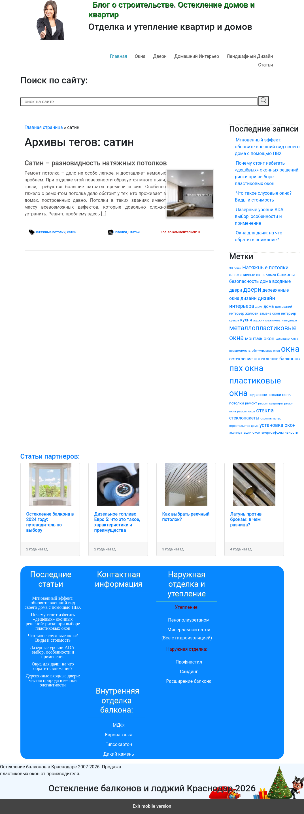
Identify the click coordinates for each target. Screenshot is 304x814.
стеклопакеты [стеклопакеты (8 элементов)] (244, 418)
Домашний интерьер (196, 56)
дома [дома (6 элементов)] (269, 306)
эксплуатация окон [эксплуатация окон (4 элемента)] (244, 432)
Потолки (120, 232)
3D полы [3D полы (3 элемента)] (235, 268)
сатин (71, 232)
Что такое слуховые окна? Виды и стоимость (263, 196)
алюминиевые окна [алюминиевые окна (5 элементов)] (247, 275)
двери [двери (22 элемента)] (252, 289)
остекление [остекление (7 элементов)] (241, 358)
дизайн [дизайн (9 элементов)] (249, 298)
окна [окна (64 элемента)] (290, 349)
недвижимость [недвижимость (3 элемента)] (239, 351)
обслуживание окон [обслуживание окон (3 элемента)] (266, 351)
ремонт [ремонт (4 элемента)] (251, 403)
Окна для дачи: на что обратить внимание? (258, 236)
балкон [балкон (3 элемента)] (271, 275)
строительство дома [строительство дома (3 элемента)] (243, 426)
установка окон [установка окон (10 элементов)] (278, 425)
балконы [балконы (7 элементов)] (286, 274)
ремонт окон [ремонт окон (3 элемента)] (246, 411)
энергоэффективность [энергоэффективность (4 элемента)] (279, 432)
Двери (160, 56)
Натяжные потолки (50, 232)
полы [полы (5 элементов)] (287, 395)
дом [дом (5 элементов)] (259, 306)
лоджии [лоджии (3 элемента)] (258, 320)
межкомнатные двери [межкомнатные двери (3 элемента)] (281, 320)
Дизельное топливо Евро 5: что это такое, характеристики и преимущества (117, 522)
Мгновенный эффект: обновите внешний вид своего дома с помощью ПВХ (267, 146)
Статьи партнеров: (50, 456)
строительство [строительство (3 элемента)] (270, 418)
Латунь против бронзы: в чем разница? (246, 519)
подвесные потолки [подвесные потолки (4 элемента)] (265, 395)
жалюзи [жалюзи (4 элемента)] (251, 313)
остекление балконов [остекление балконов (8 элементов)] (277, 358)
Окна (140, 56)
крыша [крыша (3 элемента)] (234, 320)
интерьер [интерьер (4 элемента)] (288, 313)
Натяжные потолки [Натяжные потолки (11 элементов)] (265, 267)
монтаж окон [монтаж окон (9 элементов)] (260, 338)
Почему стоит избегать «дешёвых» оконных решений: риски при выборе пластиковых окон (267, 173)
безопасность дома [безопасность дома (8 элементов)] (250, 281)
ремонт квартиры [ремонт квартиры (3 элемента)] (270, 403)
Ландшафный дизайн (250, 56)
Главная (118, 56)
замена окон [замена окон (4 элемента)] (270, 313)
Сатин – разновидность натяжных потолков (96, 163)
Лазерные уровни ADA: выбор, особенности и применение (259, 216)
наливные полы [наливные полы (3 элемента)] (286, 339)
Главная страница (44, 127)
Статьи (265, 64)
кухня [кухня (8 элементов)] (246, 320)
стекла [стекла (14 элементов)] (265, 410)
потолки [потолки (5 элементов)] (236, 403)
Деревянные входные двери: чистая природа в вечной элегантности (53, 680)
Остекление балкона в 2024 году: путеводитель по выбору (50, 522)
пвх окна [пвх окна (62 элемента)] (246, 368)
